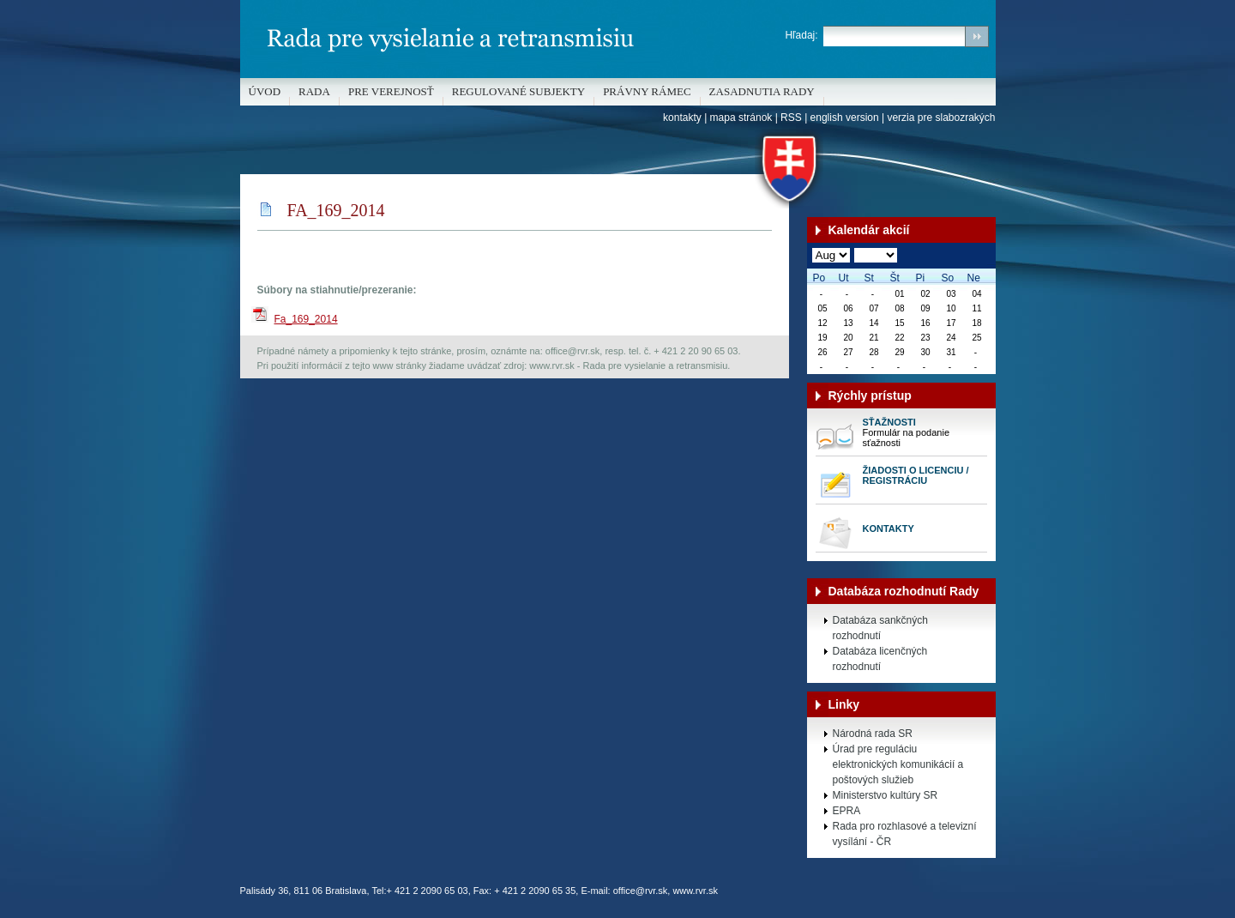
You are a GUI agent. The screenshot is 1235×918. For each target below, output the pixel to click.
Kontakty (888, 528)
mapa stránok (741, 118)
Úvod (265, 91)
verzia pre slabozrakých (941, 118)
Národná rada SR (873, 734)
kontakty (682, 118)
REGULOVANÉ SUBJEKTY (518, 91)
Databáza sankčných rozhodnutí (880, 628)
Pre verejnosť (391, 91)
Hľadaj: (801, 35)
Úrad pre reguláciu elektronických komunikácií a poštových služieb (898, 764)
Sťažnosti (889, 422)
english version (844, 118)
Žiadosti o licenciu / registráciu (916, 475)
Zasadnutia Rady (762, 91)
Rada (314, 91)
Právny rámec (646, 91)
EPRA (847, 811)
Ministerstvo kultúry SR (885, 795)
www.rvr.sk (695, 890)
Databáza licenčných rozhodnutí (880, 659)
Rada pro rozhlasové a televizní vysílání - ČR (905, 834)
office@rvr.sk (640, 890)
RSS (791, 118)
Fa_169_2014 (306, 319)
